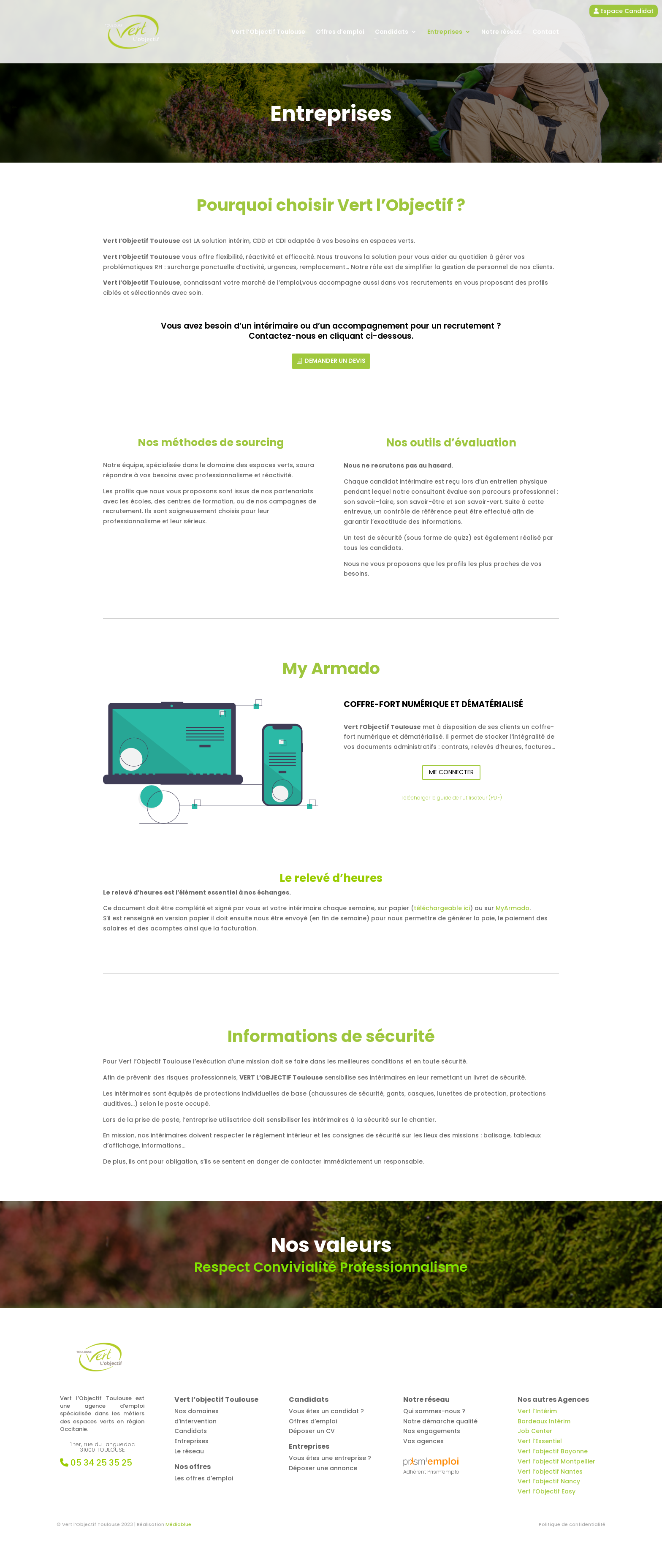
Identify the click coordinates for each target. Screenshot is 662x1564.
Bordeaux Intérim (544, 1421)
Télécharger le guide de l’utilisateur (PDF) (451, 797)
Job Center (535, 1431)
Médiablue (178, 1524)
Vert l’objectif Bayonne (553, 1451)
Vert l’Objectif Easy (546, 1491)
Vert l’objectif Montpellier (556, 1461)
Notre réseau (501, 32)
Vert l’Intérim (537, 1411)
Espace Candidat (624, 11)
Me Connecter (451, 772)
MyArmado (512, 908)
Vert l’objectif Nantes (550, 1471)
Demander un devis (335, 360)
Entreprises (444, 32)
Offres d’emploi (340, 32)
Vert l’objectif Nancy (549, 1481)
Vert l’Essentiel (540, 1441)
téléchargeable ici (442, 908)
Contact (545, 32)
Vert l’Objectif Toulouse (268, 32)
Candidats (391, 32)
